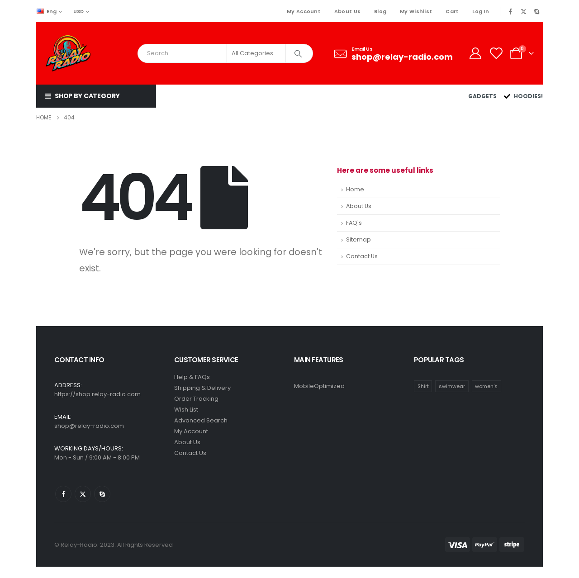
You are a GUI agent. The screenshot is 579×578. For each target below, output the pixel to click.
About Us (347, 11)
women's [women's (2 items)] (486, 386)
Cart (452, 11)
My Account (304, 11)
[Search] (298, 53)
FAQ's (354, 223)
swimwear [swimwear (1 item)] (452, 386)
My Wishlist (416, 11)
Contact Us (362, 256)
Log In (480, 11)
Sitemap (358, 239)
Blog (380, 11)
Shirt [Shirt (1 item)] (423, 386)
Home (355, 189)
